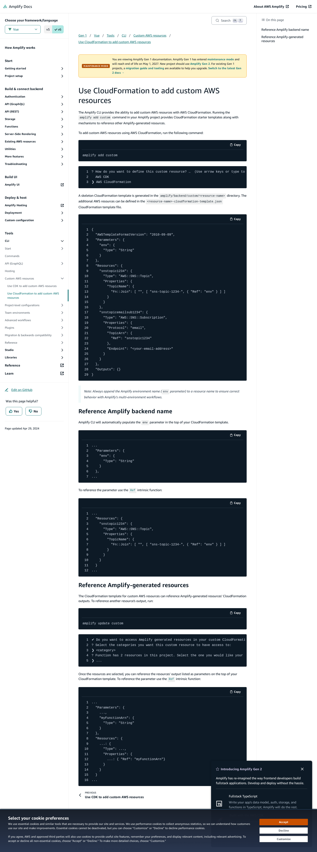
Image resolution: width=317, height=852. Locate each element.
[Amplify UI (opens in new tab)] (34, 184)
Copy (236, 144)
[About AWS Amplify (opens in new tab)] (271, 6)
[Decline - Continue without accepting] (283, 830)
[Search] (229, 20)
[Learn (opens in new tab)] (34, 373)
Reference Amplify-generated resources (133, 582)
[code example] (162, 155)
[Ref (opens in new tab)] (132, 488)
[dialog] (158, 830)
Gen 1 (82, 35)
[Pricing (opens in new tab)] (304, 6)
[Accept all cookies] (283, 822)
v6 (58, 29)
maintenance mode (220, 59)
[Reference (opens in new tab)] (34, 365)
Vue (22, 29)
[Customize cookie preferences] (283, 839)
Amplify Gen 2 (200, 64)
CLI (124, 35)
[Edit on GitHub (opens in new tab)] (18, 389)
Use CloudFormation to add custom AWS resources (114, 42)
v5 (48, 29)
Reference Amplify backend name (125, 409)
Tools (110, 35)
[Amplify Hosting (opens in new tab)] (34, 205)
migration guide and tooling (145, 68)
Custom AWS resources (149, 35)
